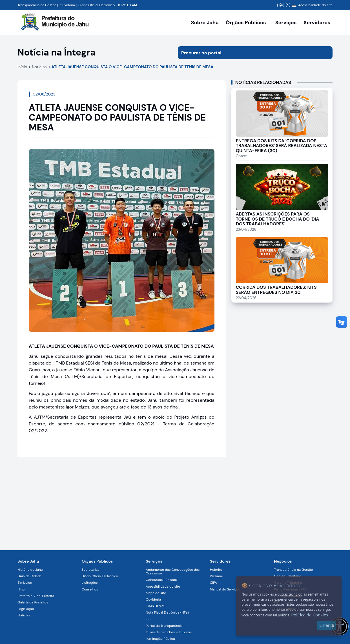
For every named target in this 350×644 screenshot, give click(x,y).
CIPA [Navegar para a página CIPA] (213, 582)
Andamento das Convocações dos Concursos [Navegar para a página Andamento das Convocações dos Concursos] (173, 571)
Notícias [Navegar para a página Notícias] (23, 615)
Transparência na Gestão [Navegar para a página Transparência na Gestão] (36, 5)
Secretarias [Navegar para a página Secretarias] (90, 569)
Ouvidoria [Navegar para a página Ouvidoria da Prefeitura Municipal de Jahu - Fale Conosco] (67, 5)
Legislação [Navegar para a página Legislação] (25, 609)
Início (22, 66)
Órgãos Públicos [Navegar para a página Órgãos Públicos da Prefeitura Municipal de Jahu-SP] (97, 561)
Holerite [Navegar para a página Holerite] (216, 569)
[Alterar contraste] (294, 6)
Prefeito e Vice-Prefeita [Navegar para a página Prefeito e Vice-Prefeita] (35, 596)
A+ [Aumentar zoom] (281, 5)
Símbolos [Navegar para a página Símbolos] (24, 582)
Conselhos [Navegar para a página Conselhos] (90, 589)
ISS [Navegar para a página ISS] (148, 619)
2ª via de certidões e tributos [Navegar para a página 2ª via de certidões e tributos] (169, 632)
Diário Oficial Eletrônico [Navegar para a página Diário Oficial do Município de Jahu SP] (96, 5)
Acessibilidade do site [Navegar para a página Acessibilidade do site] (315, 5)
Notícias (39, 66)
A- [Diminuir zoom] (287, 5)
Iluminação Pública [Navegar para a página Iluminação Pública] (160, 638)
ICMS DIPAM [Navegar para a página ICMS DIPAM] (155, 606)
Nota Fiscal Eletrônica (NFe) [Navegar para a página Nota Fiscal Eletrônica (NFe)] (167, 612)
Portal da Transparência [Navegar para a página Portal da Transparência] (164, 625)
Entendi (326, 625)
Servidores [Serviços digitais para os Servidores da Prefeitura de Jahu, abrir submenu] (317, 22)
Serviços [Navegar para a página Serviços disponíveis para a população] (286, 22)
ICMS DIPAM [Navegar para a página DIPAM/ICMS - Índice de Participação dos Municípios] (127, 5)
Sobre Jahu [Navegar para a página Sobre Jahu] (205, 22)
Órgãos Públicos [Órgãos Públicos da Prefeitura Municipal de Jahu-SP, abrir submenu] (246, 22)
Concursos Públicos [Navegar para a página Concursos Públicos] (161, 580)
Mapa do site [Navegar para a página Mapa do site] (156, 593)
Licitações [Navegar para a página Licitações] (90, 582)
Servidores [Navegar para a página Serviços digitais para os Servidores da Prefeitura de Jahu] (220, 561)
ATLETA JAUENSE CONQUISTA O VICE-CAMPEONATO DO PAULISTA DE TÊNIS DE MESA (133, 66)
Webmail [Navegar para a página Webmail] (216, 576)
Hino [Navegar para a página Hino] (21, 589)
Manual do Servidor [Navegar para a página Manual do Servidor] (225, 589)
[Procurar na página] (249, 52)
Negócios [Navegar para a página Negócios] (283, 561)
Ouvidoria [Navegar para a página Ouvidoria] (153, 599)
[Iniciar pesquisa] (326, 52)
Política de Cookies (309, 615)
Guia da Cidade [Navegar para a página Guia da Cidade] (29, 576)
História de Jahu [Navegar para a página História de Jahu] (30, 569)
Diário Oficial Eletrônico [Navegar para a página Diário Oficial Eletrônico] (100, 576)
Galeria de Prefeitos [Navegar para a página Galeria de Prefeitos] (32, 602)
